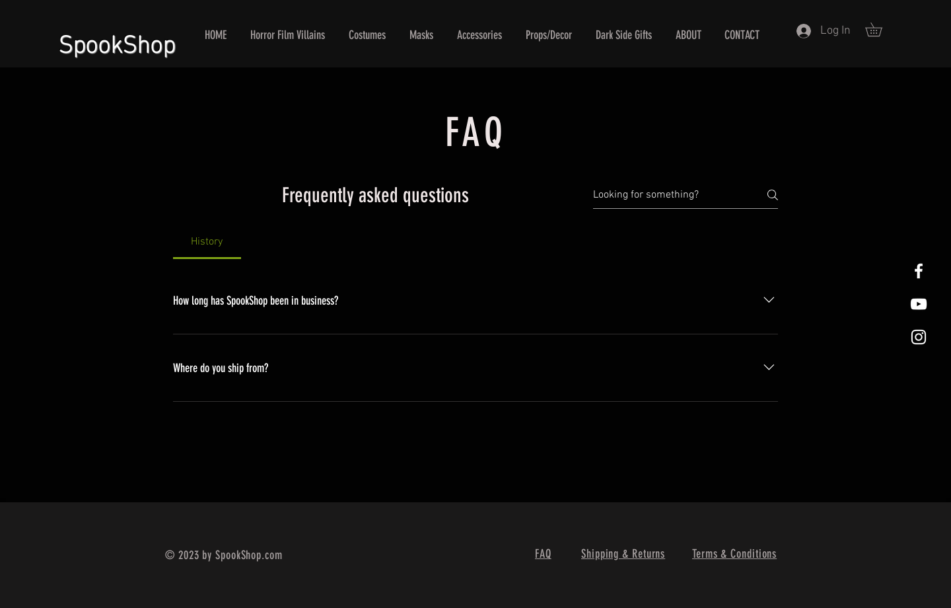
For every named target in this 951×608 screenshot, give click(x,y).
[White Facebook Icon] (919, 271)
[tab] (207, 242)
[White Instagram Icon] (919, 337)
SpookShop (116, 41)
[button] (880, 29)
